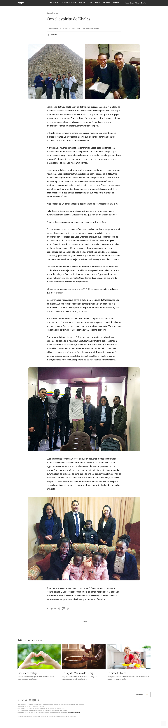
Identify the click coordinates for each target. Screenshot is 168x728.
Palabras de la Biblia (68, 3)
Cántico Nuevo (129, 3)
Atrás (85, 622)
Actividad (106, 3)
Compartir (52, 35)
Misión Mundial (94, 3)
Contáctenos (139, 694)
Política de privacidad (74, 712)
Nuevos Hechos (52, 13)
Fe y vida (82, 3)
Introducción (53, 3)
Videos (137, 3)
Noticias (116, 3)
